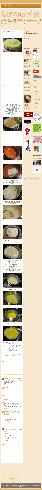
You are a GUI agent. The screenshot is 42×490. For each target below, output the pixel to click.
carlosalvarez (32, 485)
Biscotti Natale (14, 12)
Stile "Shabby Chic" (26, 21)
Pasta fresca (32, 17)
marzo (36, 107)
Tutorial (11, 26)
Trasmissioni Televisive (4, 26)
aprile (36, 106)
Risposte (7, 368)
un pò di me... (34, 26)
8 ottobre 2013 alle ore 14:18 (13, 411)
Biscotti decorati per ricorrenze (24, 11)
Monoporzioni (26, 16)
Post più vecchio (18, 478)
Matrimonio (20, 16)
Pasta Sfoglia (9, 18)
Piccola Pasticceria (7, 19)
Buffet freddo (8, 13)
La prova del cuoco (13, 16)
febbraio (36, 108)
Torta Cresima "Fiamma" (36, 94)
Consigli (10, 14)
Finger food (29, 15)
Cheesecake (14, 13)
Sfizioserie (15, 21)
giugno (36, 103)
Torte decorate (5, 23)
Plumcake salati (19, 19)
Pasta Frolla (38, 17)
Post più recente (6, 478)
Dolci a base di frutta (37, 14)
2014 (35, 87)
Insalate (8, 16)
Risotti (14, 20)
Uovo (38, 26)
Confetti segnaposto (4, 14)
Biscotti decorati (13, 11)
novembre (36, 91)
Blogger (20, 486)
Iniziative (3, 16)
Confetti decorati (37, 13)
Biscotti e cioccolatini (5, 12)
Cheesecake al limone (36, 97)
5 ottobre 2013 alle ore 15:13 (14, 387)
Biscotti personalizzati (22, 12)
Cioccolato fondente (21, 13)
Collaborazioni (29, 13)
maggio (36, 104)
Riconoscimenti (9, 20)
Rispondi (6, 366)
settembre (37, 99)
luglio (36, 102)
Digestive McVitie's (16, 81)
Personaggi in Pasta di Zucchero (19, 18)
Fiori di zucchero (36, 15)
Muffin (32, 16)
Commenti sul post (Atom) (11, 481)
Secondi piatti (20, 20)
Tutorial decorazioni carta (19, 26)
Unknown (5, 387)
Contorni (14, 14)
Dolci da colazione (14, 15)
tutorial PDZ (27, 26)
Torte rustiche (29, 25)
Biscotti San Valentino (31, 12)
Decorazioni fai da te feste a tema (27, 14)
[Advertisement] (12, 471)
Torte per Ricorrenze (9, 25)
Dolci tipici (23, 15)
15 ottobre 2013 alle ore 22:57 (13, 443)
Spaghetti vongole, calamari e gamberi (29, 83)
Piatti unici (36, 18)
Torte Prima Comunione (21, 25)
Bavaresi (8, 11)
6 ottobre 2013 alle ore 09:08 (14, 402)
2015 (35, 86)
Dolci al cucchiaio (5, 15)
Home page (4, 9)
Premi (34, 19)
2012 (35, 111)
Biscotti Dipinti (29, 71)
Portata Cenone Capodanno (27, 19)
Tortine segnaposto (36, 25)
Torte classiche (15, 22)
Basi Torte (3, 11)
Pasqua (22, 17)
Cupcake (18, 14)
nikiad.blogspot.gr (7, 378)
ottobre (36, 92)
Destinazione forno (10, 6)
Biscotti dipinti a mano (36, 11)
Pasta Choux (26, 17)
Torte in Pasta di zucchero (32, 23)
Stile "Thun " (34, 21)
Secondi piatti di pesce (29, 20)
